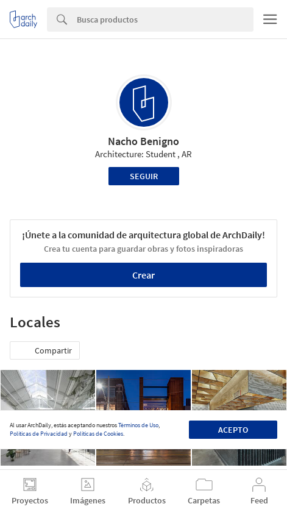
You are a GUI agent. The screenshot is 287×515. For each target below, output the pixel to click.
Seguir (144, 176)
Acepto (233, 429)
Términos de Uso (138, 425)
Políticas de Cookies (98, 434)
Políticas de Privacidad (39, 434)
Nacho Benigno (143, 141)
